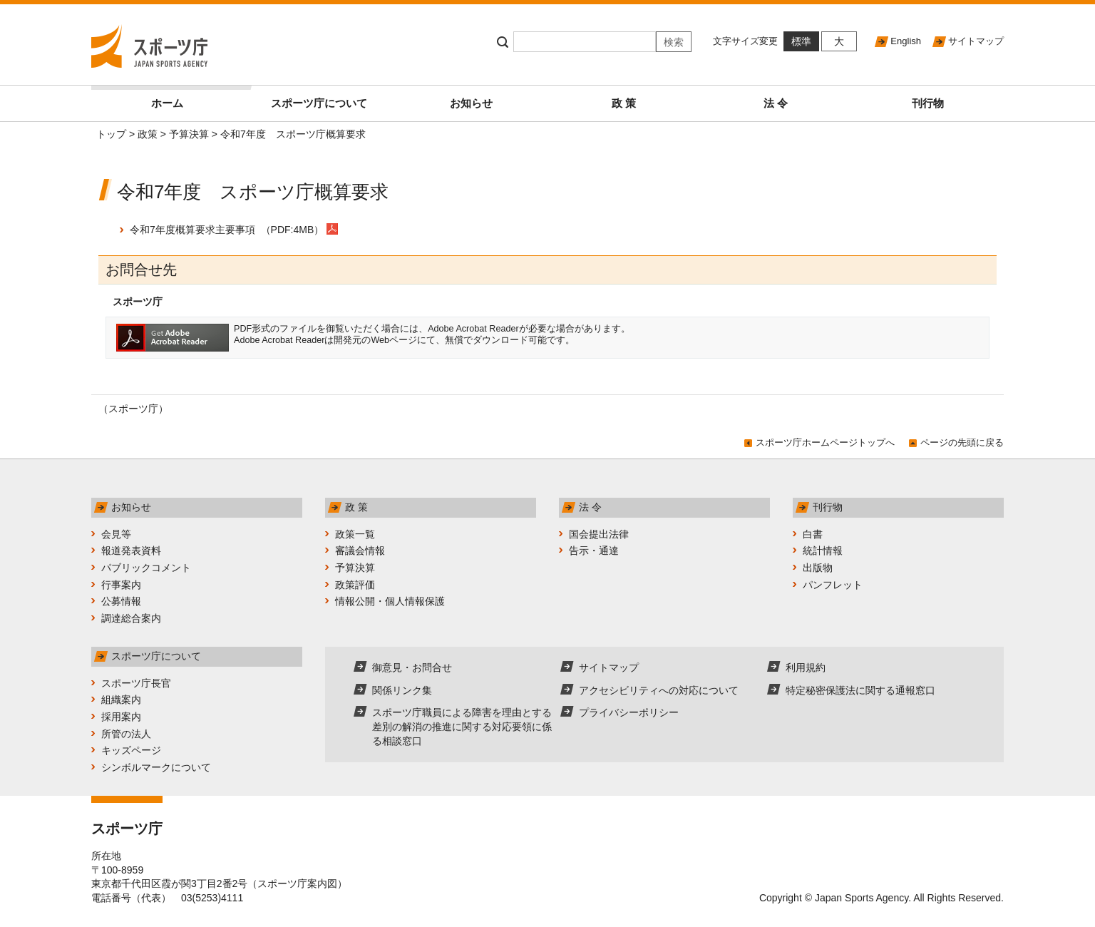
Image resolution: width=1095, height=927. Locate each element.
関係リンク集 (402, 690)
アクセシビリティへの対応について (659, 690)
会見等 (116, 534)
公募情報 (121, 601)
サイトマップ (976, 41)
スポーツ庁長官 (136, 683)
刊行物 (928, 103)
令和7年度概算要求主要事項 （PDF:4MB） (227, 229)
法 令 (776, 103)
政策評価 (355, 584)
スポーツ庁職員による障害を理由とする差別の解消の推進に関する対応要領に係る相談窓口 (462, 726)
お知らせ (471, 103)
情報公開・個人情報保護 (390, 601)
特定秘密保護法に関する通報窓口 (860, 690)
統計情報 (823, 550)
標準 (801, 41)
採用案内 (121, 716)
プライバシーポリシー (629, 712)
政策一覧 (355, 534)
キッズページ (131, 750)
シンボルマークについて (156, 767)
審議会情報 (360, 550)
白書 (813, 534)
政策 (148, 134)
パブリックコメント (146, 567)
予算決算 (189, 134)
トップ (111, 134)
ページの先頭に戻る (962, 442)
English (905, 41)
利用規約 (806, 667)
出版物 (818, 567)
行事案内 (121, 584)
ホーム (197, 97)
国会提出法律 (599, 534)
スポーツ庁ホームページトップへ (825, 442)
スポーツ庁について (319, 103)
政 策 (624, 103)
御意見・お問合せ (412, 667)
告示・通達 (594, 550)
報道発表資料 (131, 550)
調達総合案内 (131, 618)
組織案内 (121, 699)
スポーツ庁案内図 (297, 883)
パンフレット (833, 584)
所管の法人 (126, 733)
